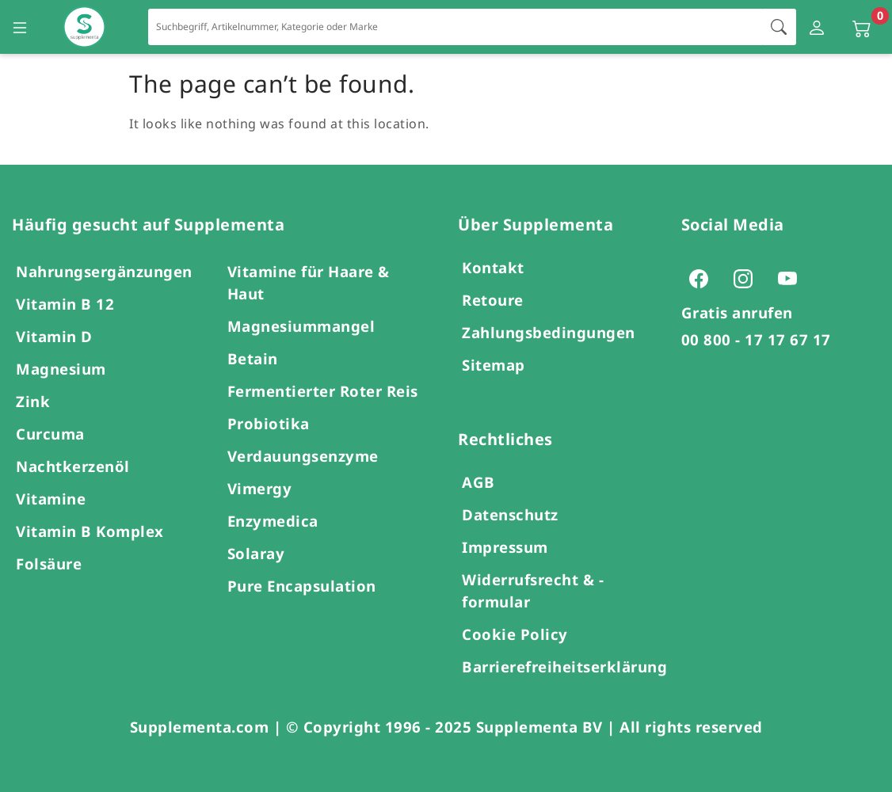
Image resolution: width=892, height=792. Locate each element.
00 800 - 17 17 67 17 (756, 339)
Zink (33, 401)
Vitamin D (54, 336)
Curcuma (50, 434)
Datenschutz (510, 514)
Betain (252, 358)
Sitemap (493, 365)
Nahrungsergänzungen (104, 271)
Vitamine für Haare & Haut (308, 282)
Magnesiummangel (301, 326)
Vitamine (51, 498)
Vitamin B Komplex (90, 531)
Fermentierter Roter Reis (322, 391)
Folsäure (49, 563)
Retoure (493, 300)
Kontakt (493, 267)
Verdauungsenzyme (303, 456)
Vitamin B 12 (65, 304)
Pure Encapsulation (301, 586)
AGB (478, 482)
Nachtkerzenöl (73, 466)
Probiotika (268, 423)
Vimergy (259, 488)
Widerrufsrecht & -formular (533, 590)
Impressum (505, 547)
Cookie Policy (515, 634)
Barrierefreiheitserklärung (564, 666)
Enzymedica (272, 521)
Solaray (256, 553)
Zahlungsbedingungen (548, 332)
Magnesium (61, 369)
